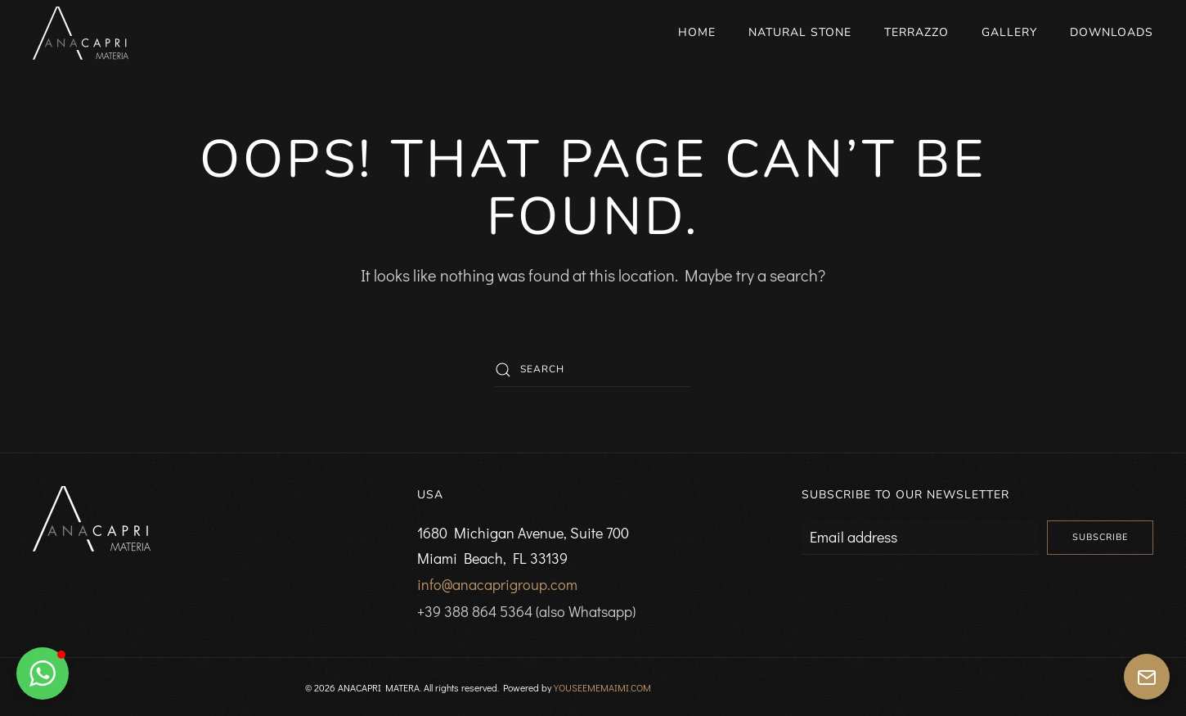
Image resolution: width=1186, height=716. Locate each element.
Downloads (1111, 32)
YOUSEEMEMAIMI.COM (602, 687)
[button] (42, 673)
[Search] (593, 370)
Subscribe (1100, 537)
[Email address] (920, 537)
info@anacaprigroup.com (497, 584)
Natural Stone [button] (799, 32)
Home (697, 32)
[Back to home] (80, 32)
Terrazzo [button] (916, 32)
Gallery (1009, 32)
